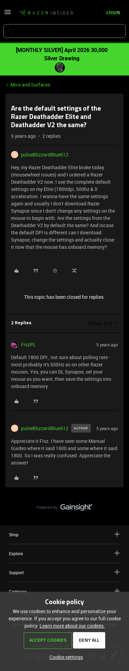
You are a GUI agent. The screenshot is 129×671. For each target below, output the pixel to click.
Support (64, 572)
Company (64, 591)
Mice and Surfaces (30, 84)
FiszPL (28, 344)
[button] (7, 14)
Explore (64, 553)
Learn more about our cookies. (72, 625)
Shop (64, 534)
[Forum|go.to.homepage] (46, 13)
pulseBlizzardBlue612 (44, 154)
